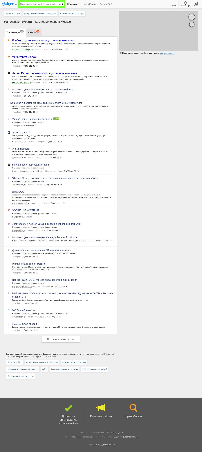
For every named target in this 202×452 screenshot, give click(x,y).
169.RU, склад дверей (24, 324)
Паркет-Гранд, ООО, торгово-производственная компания (44, 280)
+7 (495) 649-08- (25, 273)
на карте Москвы (167, 53)
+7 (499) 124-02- (55, 286)
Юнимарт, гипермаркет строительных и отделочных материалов (47, 103)
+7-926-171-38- (25, 125)
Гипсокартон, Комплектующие (21, 376)
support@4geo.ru (130, 437)
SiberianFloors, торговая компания (31, 164)
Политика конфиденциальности (101, 444)
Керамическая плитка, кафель (64, 369)
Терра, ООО (18, 191)
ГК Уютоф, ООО (21, 132)
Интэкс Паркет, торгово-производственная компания (44, 73)
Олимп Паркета (20, 148)
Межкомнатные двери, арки (74, 362)
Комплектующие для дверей (94, 369)
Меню (174, 4)
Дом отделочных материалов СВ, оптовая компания (41, 250)
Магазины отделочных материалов (23, 369)
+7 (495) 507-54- (55, 82)
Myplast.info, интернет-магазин (29, 263)
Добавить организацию (68, 414)
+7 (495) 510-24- (25, 257)
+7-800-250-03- (25, 303)
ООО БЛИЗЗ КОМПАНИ (25, 210)
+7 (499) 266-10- (49, 158)
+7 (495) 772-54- (48, 317)
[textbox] (40, 4)
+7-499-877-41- (56, 49)
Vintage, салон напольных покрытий (32, 119)
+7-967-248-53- (25, 96)
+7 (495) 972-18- (49, 142)
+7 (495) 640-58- (67, 171)
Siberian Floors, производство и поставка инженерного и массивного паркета (55, 178)
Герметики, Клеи (15, 362)
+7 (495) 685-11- (52, 203)
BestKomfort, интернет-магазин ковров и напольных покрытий (46, 224)
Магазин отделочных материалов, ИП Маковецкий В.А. (43, 89)
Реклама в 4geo (101, 411)
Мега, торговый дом (24, 57)
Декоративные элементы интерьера (42, 362)
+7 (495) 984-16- (25, 330)
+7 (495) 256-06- (49, 185)
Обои (44, 369)
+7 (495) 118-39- (25, 112)
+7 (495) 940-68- (48, 230)
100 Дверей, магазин (23, 310)
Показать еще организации (60, 339)
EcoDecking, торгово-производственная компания (43, 40)
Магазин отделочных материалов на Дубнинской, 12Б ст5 (44, 237)
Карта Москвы (133, 411)
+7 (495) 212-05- (25, 66)
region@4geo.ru (116, 432)
